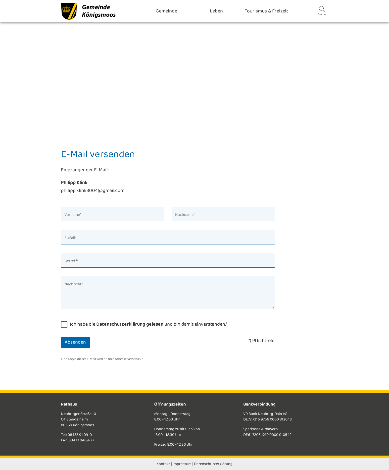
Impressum (182, 464)
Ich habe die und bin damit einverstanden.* (148, 324)
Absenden (75, 342)
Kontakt (163, 464)
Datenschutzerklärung (213, 464)
